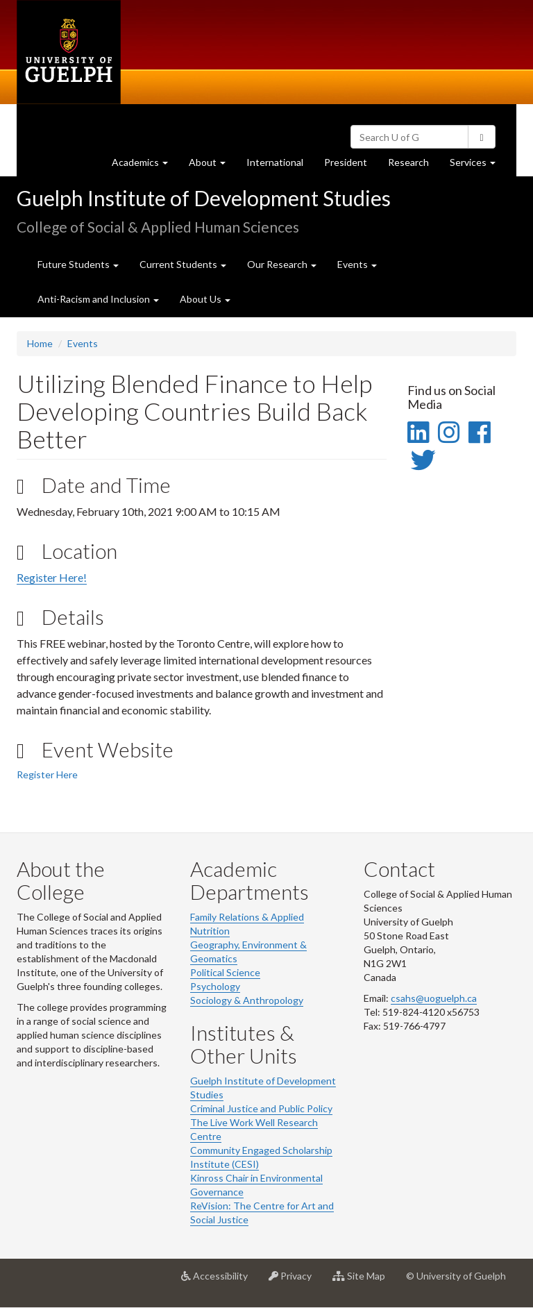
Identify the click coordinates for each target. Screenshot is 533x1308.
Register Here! (52, 577)
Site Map (364, 1280)
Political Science (225, 972)
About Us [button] (205, 299)
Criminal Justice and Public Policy (261, 1108)
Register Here (47, 774)
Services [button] (478, 165)
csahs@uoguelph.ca (434, 998)
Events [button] (357, 264)
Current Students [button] (182, 264)
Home (40, 343)
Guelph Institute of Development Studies (204, 197)
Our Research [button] (281, 264)
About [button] (212, 165)
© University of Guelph (456, 1276)
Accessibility (219, 1280)
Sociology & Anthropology (246, 1000)
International (274, 162)
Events (82, 343)
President (345, 162)
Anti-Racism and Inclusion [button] (98, 299)
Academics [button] (145, 165)
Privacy (295, 1280)
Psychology (215, 986)
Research (413, 165)
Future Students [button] (78, 264)
